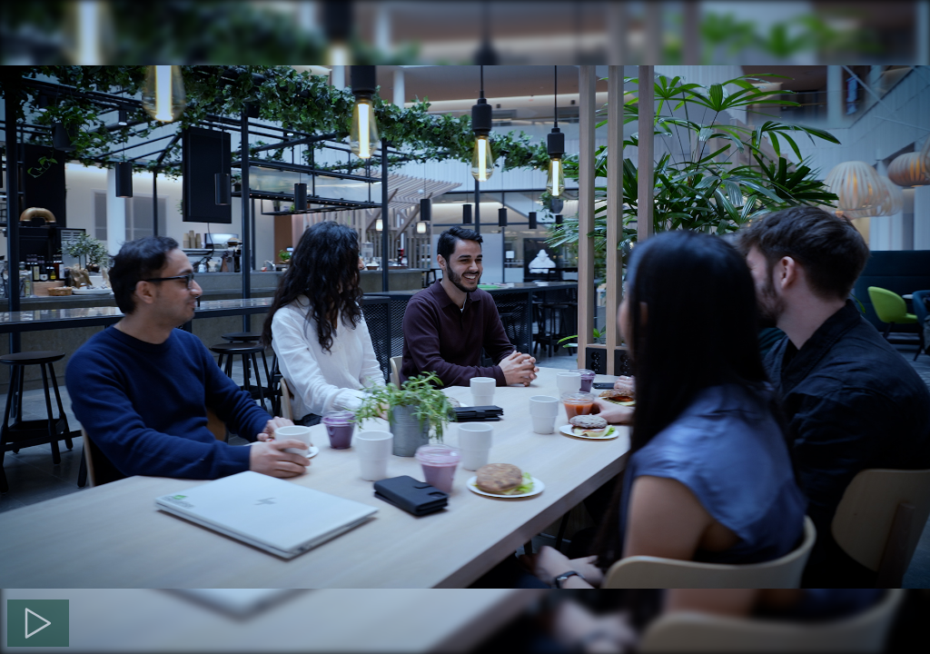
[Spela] (38, 623)
